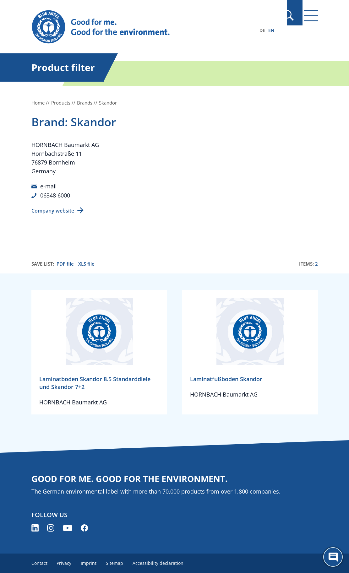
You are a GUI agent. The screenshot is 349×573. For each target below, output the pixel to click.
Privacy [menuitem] (64, 563)
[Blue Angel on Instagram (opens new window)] (50, 527)
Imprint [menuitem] (90, 563)
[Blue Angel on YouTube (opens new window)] (67, 527)
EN (271, 30)
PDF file (65, 263)
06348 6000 (55, 195)
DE (262, 30)
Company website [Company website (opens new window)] (52, 210)
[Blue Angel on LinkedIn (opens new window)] (35, 527)
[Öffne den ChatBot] (333, 557)
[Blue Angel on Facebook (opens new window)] (84, 527)
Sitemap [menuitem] (116, 563)
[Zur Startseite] (131, 27)
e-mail (48, 186)
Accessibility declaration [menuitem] (160, 563)
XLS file (86, 263)
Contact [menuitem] (39, 563)
